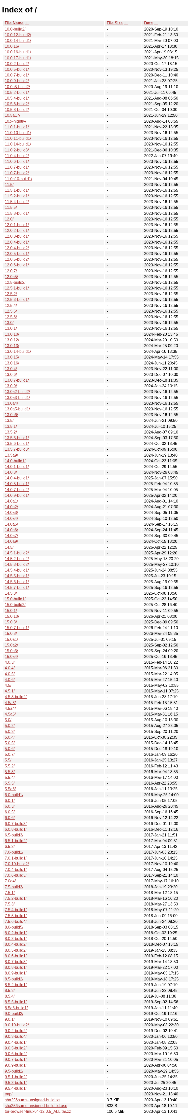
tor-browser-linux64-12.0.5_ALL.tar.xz (38, 1111)
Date (148, 23)
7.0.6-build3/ (16, 875)
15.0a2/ (11, 645)
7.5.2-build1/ (16, 898)
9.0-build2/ (14, 1013)
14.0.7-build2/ (17, 490)
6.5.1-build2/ (16, 841)
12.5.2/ (11, 294)
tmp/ (8, 1094)
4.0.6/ (10, 680)
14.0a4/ (11, 518)
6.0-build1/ (14, 795)
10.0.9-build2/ (17, 81)
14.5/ (9, 547)
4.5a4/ (10, 708)
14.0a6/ (11, 530)
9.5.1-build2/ (16, 1077)
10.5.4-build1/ (17, 98)
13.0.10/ (12, 334)
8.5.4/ (10, 996)
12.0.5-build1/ (17, 254)
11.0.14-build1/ (18, 144)
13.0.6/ (11, 374)
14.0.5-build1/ (17, 484)
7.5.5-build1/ (16, 916)
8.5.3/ (10, 990)
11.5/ (9, 184)
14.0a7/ (11, 536)
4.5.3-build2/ (16, 697)
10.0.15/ (12, 46)
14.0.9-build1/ (17, 495)
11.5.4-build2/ (17, 202)
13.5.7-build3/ (17, 449)
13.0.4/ (11, 369)
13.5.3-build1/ (17, 438)
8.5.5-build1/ (16, 1002)
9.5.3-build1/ (16, 1083)
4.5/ (8, 685)
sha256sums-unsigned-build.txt (32, 1100)
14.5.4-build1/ (17, 570)
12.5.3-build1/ (17, 299)
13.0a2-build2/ (17, 392)
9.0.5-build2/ (16, 1048)
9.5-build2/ (14, 1071)
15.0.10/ (12, 616)
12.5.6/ (11, 317)
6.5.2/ (10, 846)
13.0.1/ (11, 328)
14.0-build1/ (15, 461)
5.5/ (8, 760)
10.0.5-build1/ (17, 69)
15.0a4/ (11, 656)
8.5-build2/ (14, 979)
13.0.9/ (11, 386)
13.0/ (9, 323)
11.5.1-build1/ (17, 190)
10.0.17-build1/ (18, 58)
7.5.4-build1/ (16, 910)
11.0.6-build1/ (17, 161)
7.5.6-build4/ (16, 921)
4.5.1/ (10, 691)
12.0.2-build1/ (17, 230)
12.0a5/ (11, 277)
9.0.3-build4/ (16, 1036)
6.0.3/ (10, 806)
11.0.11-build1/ (18, 138)
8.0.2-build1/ (16, 933)
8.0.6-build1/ (16, 956)
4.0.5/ (10, 674)
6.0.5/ (10, 812)
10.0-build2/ (15, 29)
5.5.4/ (10, 777)
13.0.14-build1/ (18, 351)
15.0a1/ (11, 639)
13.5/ (9, 420)
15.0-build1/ (15, 599)
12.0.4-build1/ (17, 242)
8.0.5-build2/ (16, 950)
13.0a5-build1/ (17, 409)
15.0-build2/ (15, 605)
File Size (115, 23)
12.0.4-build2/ (17, 248)
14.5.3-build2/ (17, 564)
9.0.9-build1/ (16, 1065)
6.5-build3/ (14, 835)
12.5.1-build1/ (17, 288)
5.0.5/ (10, 743)
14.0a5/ (11, 524)
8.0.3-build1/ (16, 939)
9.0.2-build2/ (16, 1031)
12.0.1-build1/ (17, 225)
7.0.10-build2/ (17, 864)
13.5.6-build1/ (17, 443)
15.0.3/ (11, 622)
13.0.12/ (12, 340)
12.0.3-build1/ (17, 236)
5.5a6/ (10, 789)
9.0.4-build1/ (16, 1042)
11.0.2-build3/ (17, 150)
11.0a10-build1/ (18, 179)
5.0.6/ (10, 749)
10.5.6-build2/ (17, 104)
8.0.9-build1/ (16, 973)
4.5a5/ (10, 714)
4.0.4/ (10, 668)
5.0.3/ (10, 731)
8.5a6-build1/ (16, 1008)
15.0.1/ (11, 611)
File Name (14, 23)
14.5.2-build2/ (17, 559)
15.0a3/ (11, 651)
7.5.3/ (10, 904)
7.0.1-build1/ (16, 858)
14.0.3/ (11, 472)
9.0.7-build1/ (16, 1059)
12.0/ (9, 219)
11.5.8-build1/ (17, 213)
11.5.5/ (11, 207)
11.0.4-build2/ (17, 156)
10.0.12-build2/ (18, 35)
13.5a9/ (11, 455)
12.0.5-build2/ (17, 259)
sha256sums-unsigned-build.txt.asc (36, 1106)
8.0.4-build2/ (16, 944)
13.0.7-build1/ (17, 380)
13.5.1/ (11, 426)
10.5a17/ (12, 115)
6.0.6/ (10, 818)
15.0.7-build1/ (17, 628)
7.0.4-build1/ (16, 869)
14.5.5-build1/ (17, 576)
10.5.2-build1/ (17, 92)
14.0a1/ (11, 501)
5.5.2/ (10, 766)
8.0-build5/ (14, 927)
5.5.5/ (10, 783)
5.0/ (8, 720)
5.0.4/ (10, 737)
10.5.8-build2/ (17, 110)
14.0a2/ (11, 507)
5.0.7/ (10, 754)
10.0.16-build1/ (18, 52)
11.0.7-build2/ (17, 173)
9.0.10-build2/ (17, 1025)
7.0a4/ (10, 881)
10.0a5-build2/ (17, 87)
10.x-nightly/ (15, 121)
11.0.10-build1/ (18, 133)
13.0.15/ (12, 357)
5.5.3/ (10, 772)
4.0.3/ (10, 662)
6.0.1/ (10, 800)
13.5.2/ (11, 432)
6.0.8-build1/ (16, 829)
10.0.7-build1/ (17, 75)
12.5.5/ (11, 311)
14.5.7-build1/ (17, 587)
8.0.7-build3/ (16, 962)
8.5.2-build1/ (16, 985)
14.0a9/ (11, 541)
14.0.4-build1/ (17, 478)
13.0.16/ (12, 363)
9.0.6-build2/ (16, 1054)
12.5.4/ (11, 305)
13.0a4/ (11, 403)
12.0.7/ (11, 271)
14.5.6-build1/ (17, 582)
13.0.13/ (12, 346)
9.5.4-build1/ (16, 1088)
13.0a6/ (11, 415)
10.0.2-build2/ (17, 64)
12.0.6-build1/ (17, 265)
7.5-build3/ (14, 887)
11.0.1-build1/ (17, 127)
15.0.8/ (11, 633)
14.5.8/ (11, 593)
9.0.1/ (10, 1019)
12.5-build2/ (15, 282)
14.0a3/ (11, 512)
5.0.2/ (10, 725)
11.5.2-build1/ (17, 196)
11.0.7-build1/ (17, 167)
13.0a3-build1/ (17, 398)
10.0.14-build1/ (18, 40)
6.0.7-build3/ (16, 824)
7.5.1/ (10, 893)
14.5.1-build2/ (17, 553)
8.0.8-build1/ (16, 967)
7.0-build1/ (14, 852)
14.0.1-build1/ (17, 467)
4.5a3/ (10, 703)
